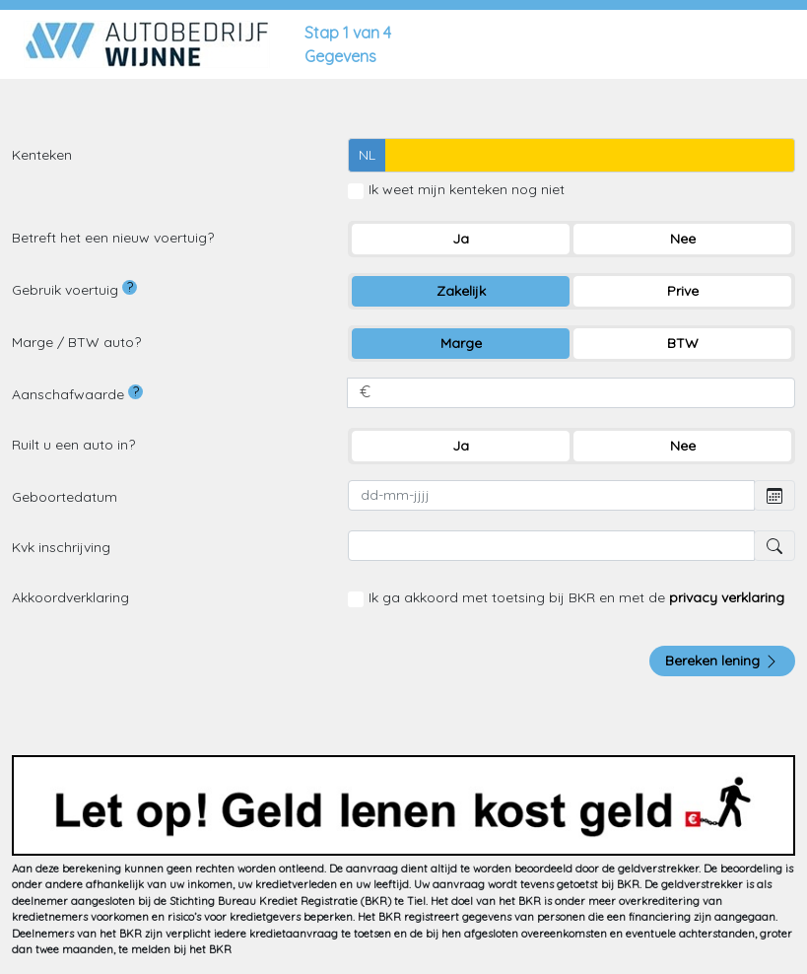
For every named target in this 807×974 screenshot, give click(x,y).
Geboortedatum (64, 497)
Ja (460, 238)
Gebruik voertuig (74, 289)
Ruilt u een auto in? (73, 444)
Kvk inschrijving (61, 547)
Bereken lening (722, 660)
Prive (683, 291)
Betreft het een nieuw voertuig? (113, 237)
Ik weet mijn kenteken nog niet (467, 189)
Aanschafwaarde (77, 393)
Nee (683, 238)
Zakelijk (461, 291)
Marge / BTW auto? (76, 342)
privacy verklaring (726, 597)
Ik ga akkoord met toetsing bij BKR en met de (576, 597)
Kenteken (42, 155)
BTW (683, 343)
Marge (461, 343)
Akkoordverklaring (70, 597)
